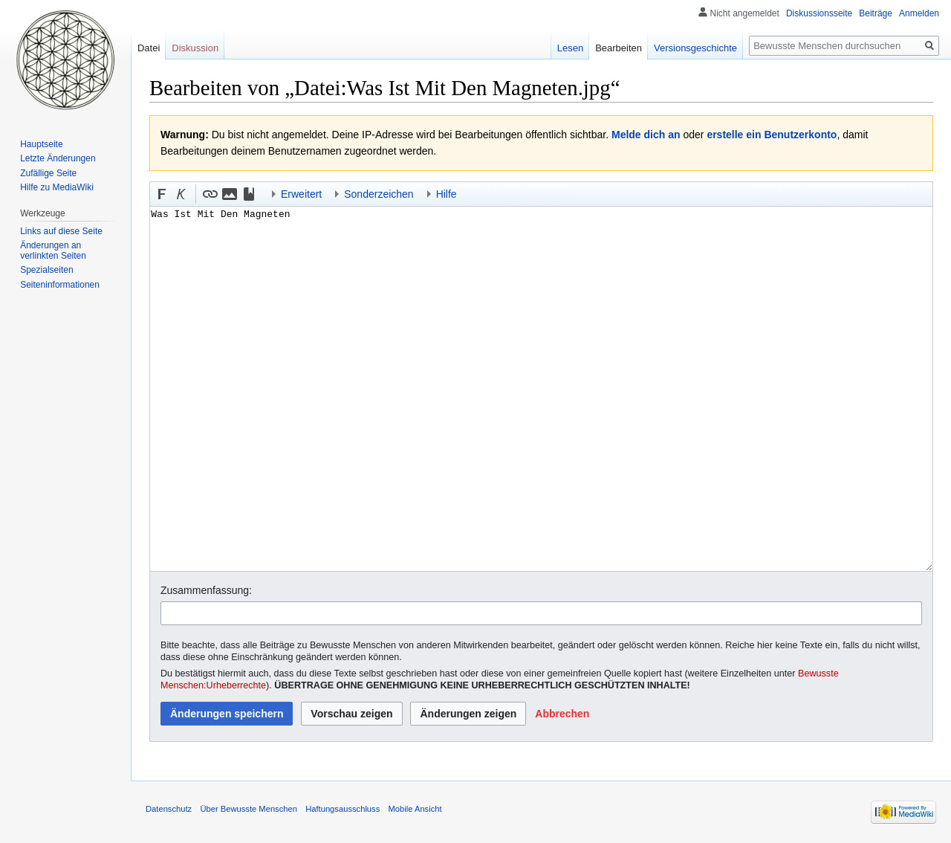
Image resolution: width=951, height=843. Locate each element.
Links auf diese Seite (61, 231)
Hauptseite (41, 144)
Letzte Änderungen (57, 158)
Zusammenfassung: (206, 590)
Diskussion (195, 48)
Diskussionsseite (819, 13)
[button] (162, 194)
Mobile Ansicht (414, 808)
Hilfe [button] (446, 194)
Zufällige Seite (48, 173)
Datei (148, 48)
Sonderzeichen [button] (378, 194)
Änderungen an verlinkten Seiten (53, 250)
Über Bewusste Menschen (248, 808)
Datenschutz (169, 808)
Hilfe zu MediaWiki (57, 187)
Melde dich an (646, 134)
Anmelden (919, 13)
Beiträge (875, 13)
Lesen (570, 48)
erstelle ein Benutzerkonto (772, 134)
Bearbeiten (618, 48)
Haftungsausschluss (342, 808)
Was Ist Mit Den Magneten (541, 389)
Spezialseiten (46, 270)
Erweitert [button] (301, 194)
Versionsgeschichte (695, 48)
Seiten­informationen (60, 285)
